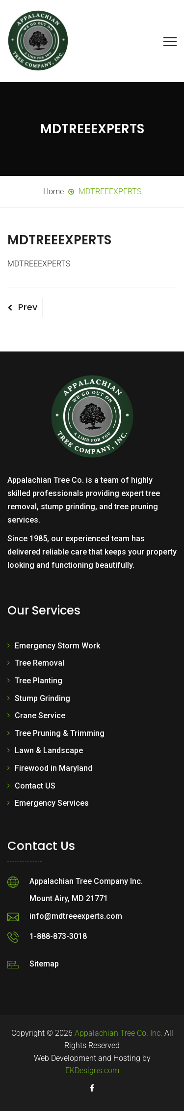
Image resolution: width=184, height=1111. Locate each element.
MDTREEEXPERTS (38, 263)
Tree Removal (39, 663)
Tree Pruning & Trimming (60, 733)
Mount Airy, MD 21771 (68, 898)
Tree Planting (38, 680)
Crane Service (40, 715)
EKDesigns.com (92, 1070)
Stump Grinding (42, 698)
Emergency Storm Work (57, 645)
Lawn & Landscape (49, 750)
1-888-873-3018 (58, 936)
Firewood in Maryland (53, 768)
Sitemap (44, 963)
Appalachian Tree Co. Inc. (118, 1033)
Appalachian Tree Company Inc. (86, 881)
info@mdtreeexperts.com (75, 916)
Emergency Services (52, 803)
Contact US (35, 785)
